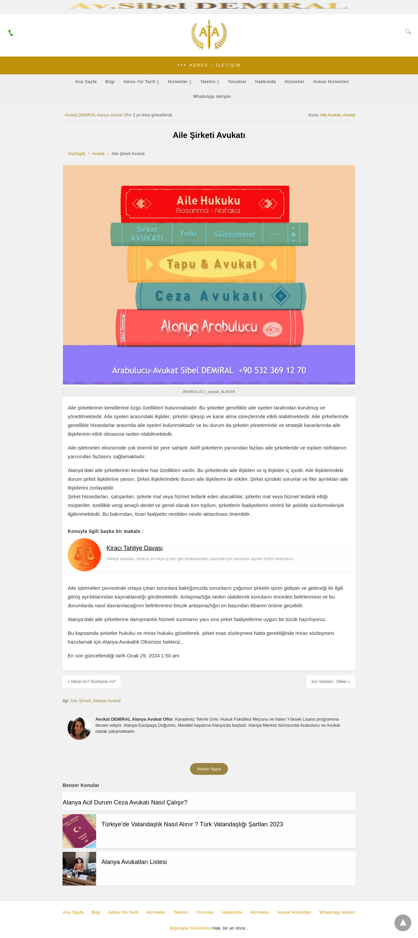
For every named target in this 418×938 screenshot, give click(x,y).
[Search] (407, 31)
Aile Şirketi (80, 700)
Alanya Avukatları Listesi (134, 862)
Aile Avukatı (330, 115)
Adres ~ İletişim (215, 65)
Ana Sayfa (86, 81)
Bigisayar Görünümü (190, 928)
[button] (209, 65)
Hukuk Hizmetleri (331, 81)
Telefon (208, 81)
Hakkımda (265, 81)
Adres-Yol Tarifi (139, 81)
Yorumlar (237, 81)
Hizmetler (178, 81)
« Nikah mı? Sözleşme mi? (92, 681)
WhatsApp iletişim (212, 96)
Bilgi (110, 81)
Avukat (349, 115)
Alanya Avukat (107, 700)
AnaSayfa (76, 153)
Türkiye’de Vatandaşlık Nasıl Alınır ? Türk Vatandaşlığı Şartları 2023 (192, 824)
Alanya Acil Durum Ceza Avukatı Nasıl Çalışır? (125, 802)
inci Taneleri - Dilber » (330, 681)
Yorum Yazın (209, 768)
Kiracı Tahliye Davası (134, 548)
